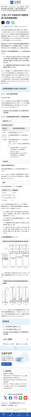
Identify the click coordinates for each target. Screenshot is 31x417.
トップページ (12, 6)
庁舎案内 (7, 364)
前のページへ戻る (10, 343)
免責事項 (3, 405)
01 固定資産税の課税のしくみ (12, 326)
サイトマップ (4, 402)
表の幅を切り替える (7, 125)
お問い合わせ (19, 415)
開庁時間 (8, 371)
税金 (27, 6)
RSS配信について (13, 405)
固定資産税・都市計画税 (7, 8)
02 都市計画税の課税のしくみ (12, 329)
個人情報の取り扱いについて (17, 402)
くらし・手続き (20, 6)
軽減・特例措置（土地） (21, 8)
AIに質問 (27, 415)
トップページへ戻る (23, 343)
